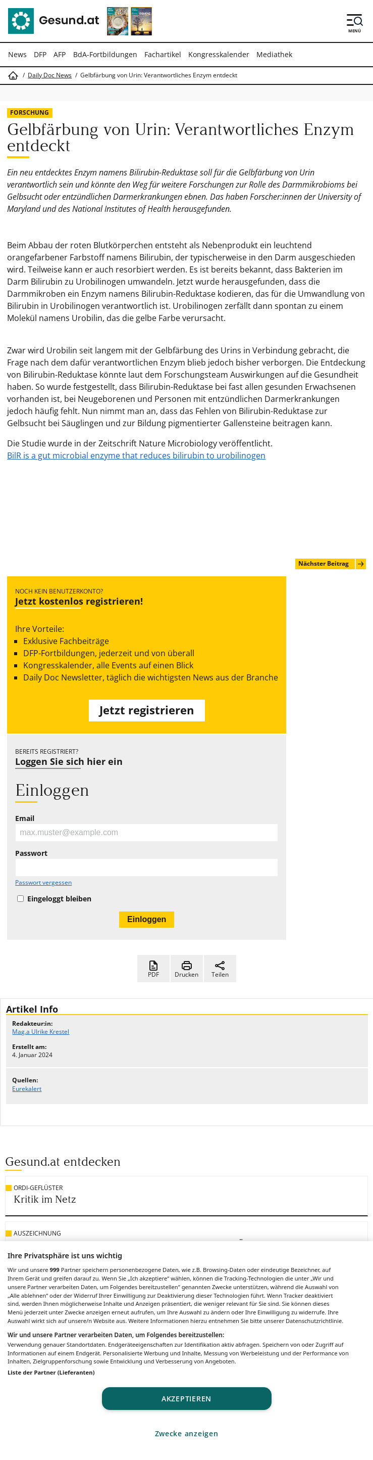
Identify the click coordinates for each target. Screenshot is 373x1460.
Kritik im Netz (45, 1199)
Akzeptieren (186, 1398)
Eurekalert (26, 1088)
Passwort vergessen (43, 883)
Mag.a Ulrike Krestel (40, 1031)
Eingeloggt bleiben (59, 898)
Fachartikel (162, 54)
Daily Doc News (50, 75)
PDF (153, 969)
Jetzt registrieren (146, 710)
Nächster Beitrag (331, 564)
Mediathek (274, 54)
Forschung (29, 112)
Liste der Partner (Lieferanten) (51, 1372)
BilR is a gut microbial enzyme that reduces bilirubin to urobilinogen (136, 455)
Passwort (31, 853)
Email (24, 818)
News (17, 54)
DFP (40, 54)
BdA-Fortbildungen (105, 54)
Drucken (186, 969)
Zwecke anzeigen (187, 1433)
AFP (60, 54)
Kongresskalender (218, 54)
